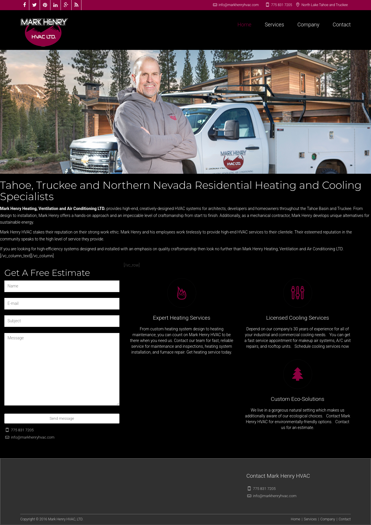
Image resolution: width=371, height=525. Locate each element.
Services (274, 24)
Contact (342, 24)
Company (308, 24)
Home (244, 24)
